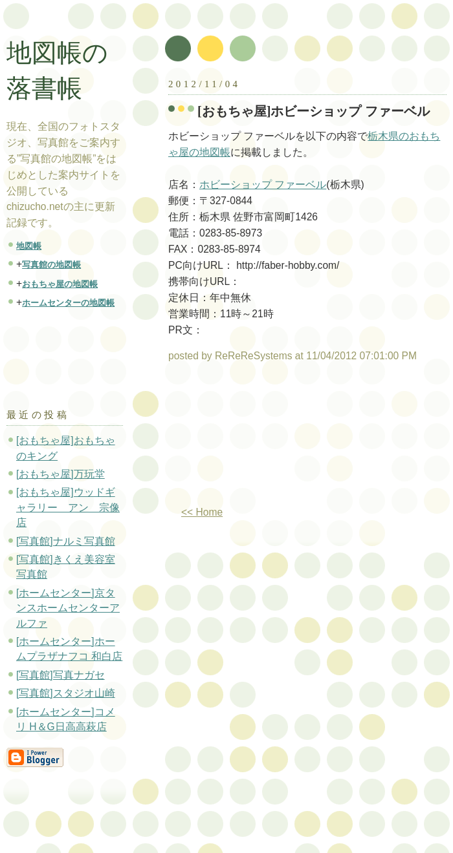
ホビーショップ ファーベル (262, 184)
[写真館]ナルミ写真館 (65, 541)
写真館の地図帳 (51, 264)
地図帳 (28, 246)
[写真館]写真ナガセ (60, 674)
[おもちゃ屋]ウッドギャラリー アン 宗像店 (68, 507)
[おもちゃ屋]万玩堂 (60, 474)
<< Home (202, 512)
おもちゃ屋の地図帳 (60, 284)
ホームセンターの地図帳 (68, 303)
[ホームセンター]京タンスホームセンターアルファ (68, 608)
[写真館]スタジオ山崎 (65, 693)
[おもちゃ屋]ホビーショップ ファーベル (313, 111)
